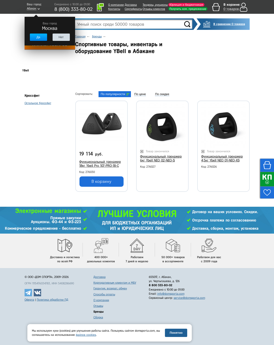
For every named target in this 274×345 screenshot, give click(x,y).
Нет (61, 37)
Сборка (98, 317)
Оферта (29, 299)
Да (38, 37)
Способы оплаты (104, 294)
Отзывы (98, 305)
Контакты (114, 8)
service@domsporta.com (189, 297)
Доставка (131, 4)
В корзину (101, 181)
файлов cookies (86, 334)
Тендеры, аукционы (155, 4)
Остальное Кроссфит (38, 103)
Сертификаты (133, 8)
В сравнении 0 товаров (229, 24)
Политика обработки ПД (52, 299)
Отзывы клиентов (154, 8)
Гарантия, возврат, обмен (110, 288)
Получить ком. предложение (187, 8)
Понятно (176, 332)
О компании (116, 4)
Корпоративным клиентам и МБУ (114, 282)
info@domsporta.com (170, 293)
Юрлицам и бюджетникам (186, 4)
